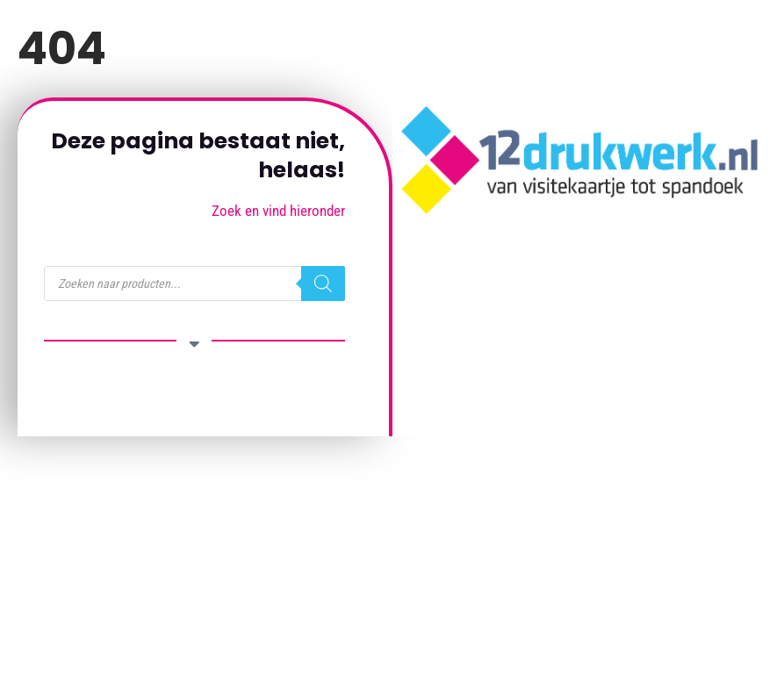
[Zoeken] (323, 283)
